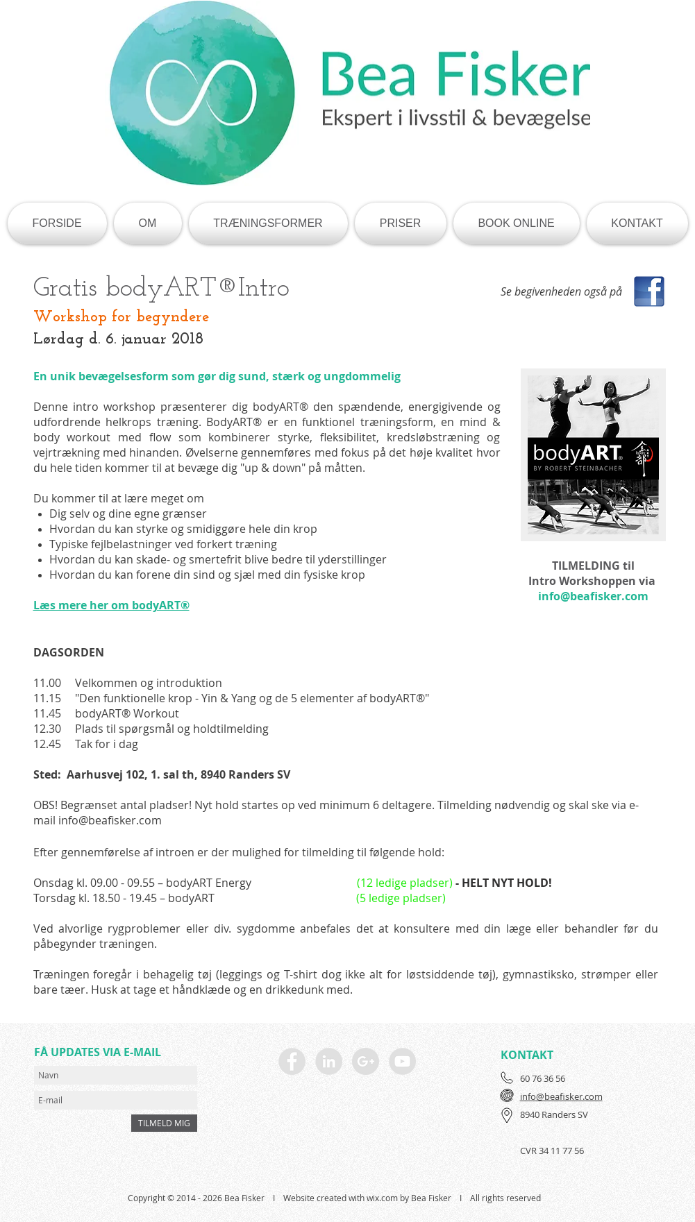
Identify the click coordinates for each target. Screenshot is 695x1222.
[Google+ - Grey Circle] (365, 1061)
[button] (147, 223)
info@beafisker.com (593, 596)
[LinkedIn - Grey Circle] (328, 1061)
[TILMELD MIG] (164, 1123)
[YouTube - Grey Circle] (402, 1061)
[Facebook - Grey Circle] (291, 1061)
